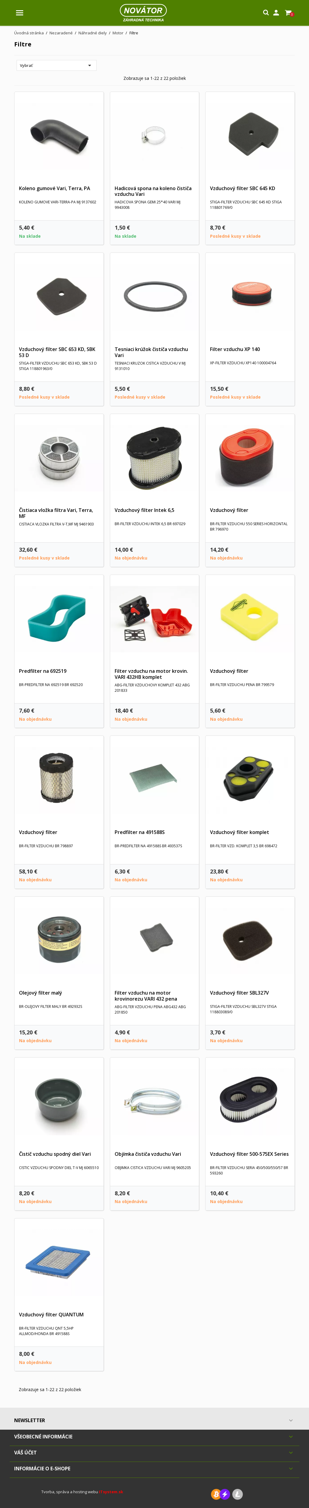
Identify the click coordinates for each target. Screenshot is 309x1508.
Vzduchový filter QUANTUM (51, 1314)
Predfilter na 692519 (42, 671)
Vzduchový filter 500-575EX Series (249, 1154)
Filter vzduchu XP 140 (235, 349)
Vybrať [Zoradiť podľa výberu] (56, 65)
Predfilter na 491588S (140, 832)
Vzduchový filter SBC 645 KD (242, 188)
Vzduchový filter (229, 510)
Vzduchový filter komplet (239, 832)
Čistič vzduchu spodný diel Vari (55, 1154)
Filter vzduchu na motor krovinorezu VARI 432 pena (146, 995)
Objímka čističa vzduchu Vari (148, 1154)
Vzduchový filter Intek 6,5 (144, 510)
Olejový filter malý (40, 992)
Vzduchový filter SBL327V (239, 992)
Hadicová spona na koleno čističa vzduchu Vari (153, 191)
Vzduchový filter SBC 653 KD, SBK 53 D (57, 352)
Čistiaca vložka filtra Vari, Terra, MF (56, 513)
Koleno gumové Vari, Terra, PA (54, 188)
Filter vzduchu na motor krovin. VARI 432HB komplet (151, 674)
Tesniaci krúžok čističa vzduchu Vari (151, 352)
